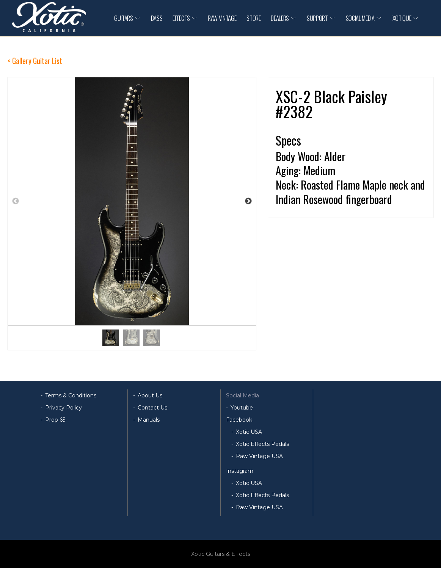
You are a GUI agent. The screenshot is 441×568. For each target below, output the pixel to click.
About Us (150, 395)
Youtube (242, 407)
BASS (157, 18)
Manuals (149, 419)
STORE (253, 18)
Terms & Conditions (70, 395)
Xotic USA (249, 431)
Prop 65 (55, 419)
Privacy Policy (63, 407)
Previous (15, 201)
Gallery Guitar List (37, 60)
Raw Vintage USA (259, 456)
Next (248, 201)
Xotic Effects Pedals (262, 444)
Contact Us (152, 407)
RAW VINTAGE (222, 18)
